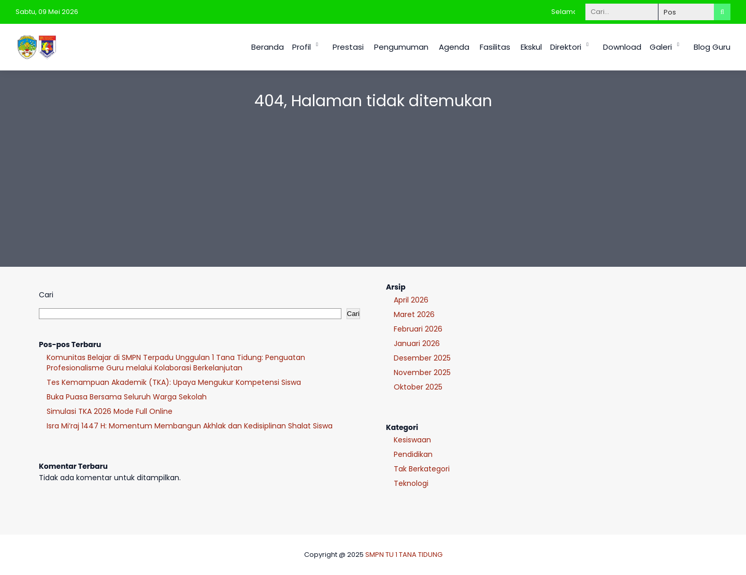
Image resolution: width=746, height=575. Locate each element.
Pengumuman (401, 46)
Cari (46, 295)
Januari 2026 (417, 343)
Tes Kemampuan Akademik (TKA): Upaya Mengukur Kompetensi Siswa (174, 382)
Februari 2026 (418, 329)
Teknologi (411, 483)
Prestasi (348, 46)
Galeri (661, 46)
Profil (301, 46)
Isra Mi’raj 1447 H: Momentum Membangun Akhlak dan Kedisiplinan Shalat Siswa (190, 426)
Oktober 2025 (418, 387)
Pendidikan (413, 454)
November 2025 (422, 372)
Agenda (454, 46)
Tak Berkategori (422, 469)
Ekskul (531, 46)
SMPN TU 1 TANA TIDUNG (403, 554)
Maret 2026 (414, 314)
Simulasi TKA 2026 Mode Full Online (110, 411)
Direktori (565, 46)
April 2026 (411, 300)
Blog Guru (712, 46)
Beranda (267, 46)
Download (622, 46)
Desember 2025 (422, 358)
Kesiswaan (412, 440)
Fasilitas (495, 46)
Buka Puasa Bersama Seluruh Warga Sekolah (127, 397)
